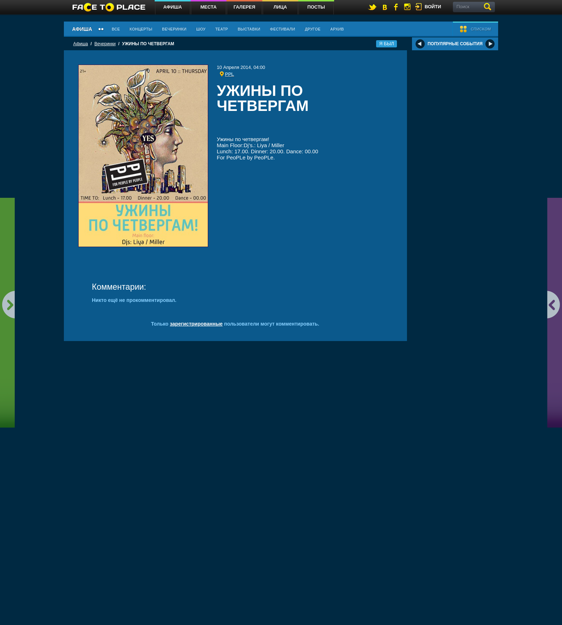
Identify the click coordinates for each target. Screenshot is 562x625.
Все (116, 29)
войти (433, 6)
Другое (312, 29)
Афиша (172, 7)
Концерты (141, 29)
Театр (221, 29)
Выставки (249, 29)
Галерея (245, 7)
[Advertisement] (305, 126)
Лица (280, 7)
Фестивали (282, 29)
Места (208, 7)
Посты (316, 7)
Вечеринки (174, 29)
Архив (337, 29)
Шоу (200, 29)
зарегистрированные (196, 324)
